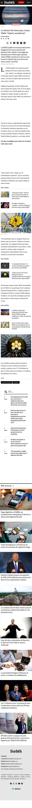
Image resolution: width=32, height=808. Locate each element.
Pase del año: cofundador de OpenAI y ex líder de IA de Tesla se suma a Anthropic (15, 642)
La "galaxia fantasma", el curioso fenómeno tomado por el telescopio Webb (20, 266)
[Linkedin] (22, 783)
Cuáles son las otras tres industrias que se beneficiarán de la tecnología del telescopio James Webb (21, 275)
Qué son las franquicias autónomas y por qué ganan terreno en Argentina (18, 431)
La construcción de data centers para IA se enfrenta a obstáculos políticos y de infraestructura (16, 610)
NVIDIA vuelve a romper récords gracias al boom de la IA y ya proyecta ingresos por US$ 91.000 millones (15, 738)
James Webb (6, 382)
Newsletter (10, 774)
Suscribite (21, 2)
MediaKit (3, 774)
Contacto (16, 774)
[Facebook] (11, 783)
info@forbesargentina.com (11, 761)
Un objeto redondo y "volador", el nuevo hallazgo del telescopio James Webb (21, 205)
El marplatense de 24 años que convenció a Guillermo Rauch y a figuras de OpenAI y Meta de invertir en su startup (19, 401)
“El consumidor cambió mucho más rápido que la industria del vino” (19, 453)
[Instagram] (16, 783)
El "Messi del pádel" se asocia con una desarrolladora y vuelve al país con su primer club (19, 443)
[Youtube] (19, 783)
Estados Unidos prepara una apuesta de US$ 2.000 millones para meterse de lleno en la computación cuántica (16, 577)
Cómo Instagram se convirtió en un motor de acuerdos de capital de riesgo (15, 546)
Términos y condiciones (13, 776)
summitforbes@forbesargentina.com (13, 763)
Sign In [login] (29, 2)
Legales (23, 776)
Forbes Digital (5, 36)
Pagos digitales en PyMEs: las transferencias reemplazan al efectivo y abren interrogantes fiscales (16, 514)
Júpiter (16, 382)
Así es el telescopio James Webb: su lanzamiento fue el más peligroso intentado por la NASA (21, 326)
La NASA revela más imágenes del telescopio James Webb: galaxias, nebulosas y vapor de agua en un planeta (21, 314)
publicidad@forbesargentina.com (13, 758)
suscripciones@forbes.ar (13, 766)
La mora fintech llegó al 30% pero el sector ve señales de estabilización (14, 674)
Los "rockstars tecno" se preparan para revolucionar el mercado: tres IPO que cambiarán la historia (15, 705)
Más (18, 391)
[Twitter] (13, 783)
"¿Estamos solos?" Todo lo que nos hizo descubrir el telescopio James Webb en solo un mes (20, 195)
